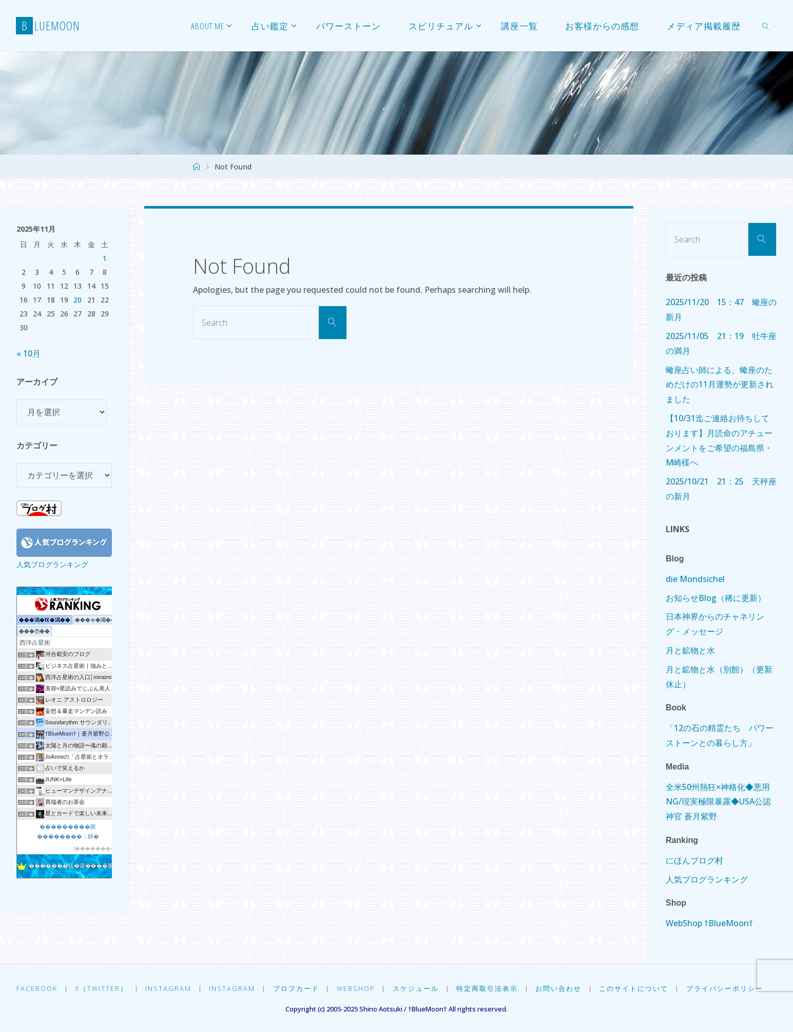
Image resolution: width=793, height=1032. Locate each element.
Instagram (169, 988)
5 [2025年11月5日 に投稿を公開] (64, 272)
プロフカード (297, 988)
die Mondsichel (695, 579)
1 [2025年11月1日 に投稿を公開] (105, 258)
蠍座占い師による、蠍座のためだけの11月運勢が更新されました (719, 384)
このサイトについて (635, 988)
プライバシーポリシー (726, 988)
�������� (95, 848)
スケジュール (417, 988)
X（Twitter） (101, 988)
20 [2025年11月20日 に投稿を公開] (77, 300)
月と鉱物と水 (690, 650)
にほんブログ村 (694, 860)
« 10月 (28, 353)
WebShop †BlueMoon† (709, 923)
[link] (766, 25)
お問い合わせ (560, 988)
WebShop (357, 988)
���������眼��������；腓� (68, 831)
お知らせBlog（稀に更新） (716, 598)
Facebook (36, 988)
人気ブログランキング (52, 564)
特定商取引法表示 (488, 988)
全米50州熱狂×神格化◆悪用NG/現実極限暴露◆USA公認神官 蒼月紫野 (718, 801)
